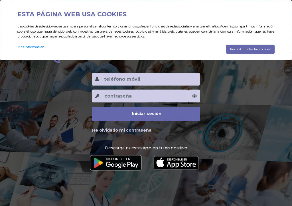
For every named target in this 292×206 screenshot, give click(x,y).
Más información (30, 47)
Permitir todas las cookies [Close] (250, 49)
